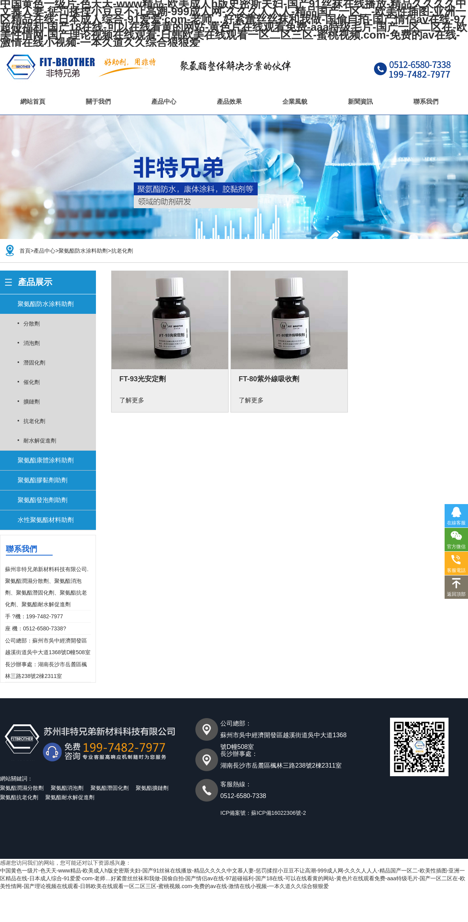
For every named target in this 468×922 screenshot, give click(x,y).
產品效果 (229, 101)
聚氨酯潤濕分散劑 (22, 788)
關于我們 (98, 101)
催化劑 (31, 382)
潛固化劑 (34, 362)
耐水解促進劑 (39, 440)
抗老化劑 (122, 251)
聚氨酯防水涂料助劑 (83, 251)
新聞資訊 (360, 101)
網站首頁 (32, 101)
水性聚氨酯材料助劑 (46, 520)
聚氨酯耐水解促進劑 (69, 797)
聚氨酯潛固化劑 (109, 788)
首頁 (25, 251)
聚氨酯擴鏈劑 (152, 788)
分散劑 (31, 323)
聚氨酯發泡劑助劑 (42, 500)
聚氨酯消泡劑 (67, 788)
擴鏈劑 (31, 401)
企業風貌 (294, 101)
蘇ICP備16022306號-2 (278, 813)
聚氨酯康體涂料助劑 (46, 460)
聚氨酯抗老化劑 (19, 797)
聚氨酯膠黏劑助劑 (42, 480)
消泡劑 (31, 343)
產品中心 (163, 101)
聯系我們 (425, 101)
